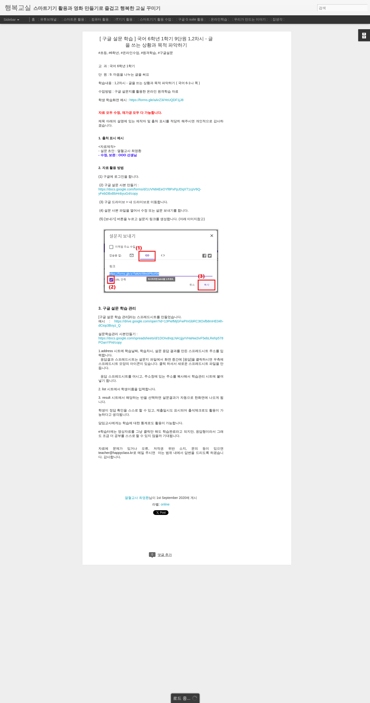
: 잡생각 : (278, 19)
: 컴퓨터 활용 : (99, 19)
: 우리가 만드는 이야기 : (249, 19)
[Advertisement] (249, 112)
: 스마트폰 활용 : (74, 19)
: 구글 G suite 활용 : (191, 19)
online (165, 504)
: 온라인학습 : (219, 19)
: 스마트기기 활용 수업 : (155, 19)
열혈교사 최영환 (137, 498)
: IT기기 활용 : (124, 19)
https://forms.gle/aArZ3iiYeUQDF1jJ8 (156, 100)
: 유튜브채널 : (48, 19)
